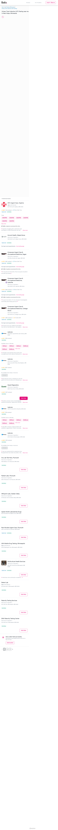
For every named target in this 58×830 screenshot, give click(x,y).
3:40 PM (4, 217)
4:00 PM (11, 217)
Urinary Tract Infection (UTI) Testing (9, 8)
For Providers (38, 2)
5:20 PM (12, 221)
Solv (3, 7)
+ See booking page (20, 246)
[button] (34, 25)
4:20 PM (18, 217)
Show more (25, 230)
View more (3, 223)
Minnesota (12, 7)
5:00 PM (4, 221)
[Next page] (12, 649)
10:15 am (4, 349)
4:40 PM (25, 217)
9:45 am (19, 346)
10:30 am (11, 349)
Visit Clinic (23, 398)
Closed (4, 375)
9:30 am (12, 346)
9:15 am (5, 346)
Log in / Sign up (51, 2)
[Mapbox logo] (32, 828)
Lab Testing (6, 7)
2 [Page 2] (7, 649)
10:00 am (25, 346)
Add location (10, 642)
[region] (43, 417)
